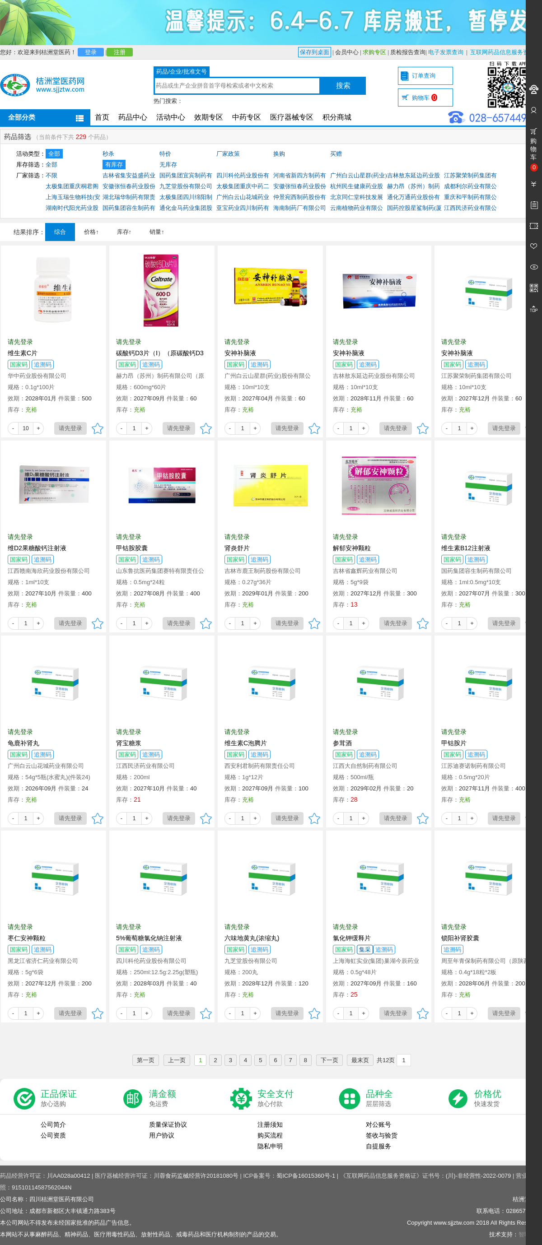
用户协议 (161, 1135)
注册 (120, 52)
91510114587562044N (41, 1187)
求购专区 (374, 52)
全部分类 (21, 117)
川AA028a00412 (68, 1175)
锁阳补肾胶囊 (460, 938)
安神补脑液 (240, 353)
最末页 (360, 1060)
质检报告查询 (407, 52)
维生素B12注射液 (466, 548)
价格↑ (91, 231)
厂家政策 (228, 153)
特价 (165, 153)
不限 (51, 175)
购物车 (424, 97)
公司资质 (53, 1135)
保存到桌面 (314, 52)
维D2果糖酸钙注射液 (37, 548)
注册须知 (270, 1124)
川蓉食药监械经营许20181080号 (196, 1175)
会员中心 (347, 52)
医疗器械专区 (291, 117)
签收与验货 (381, 1135)
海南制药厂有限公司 (299, 207)
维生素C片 (22, 353)
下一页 (329, 1060)
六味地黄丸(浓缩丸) (251, 938)
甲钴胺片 (454, 743)
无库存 (168, 164)
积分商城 (336, 117)
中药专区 (246, 117)
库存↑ (124, 231)
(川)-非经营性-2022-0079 (478, 1175)
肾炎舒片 (237, 548)
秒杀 (108, 153)
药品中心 (132, 117)
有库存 (114, 164)
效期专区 (208, 117)
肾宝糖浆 (128, 743)
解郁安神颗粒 (352, 548)
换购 (279, 153)
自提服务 (378, 1146)
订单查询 (423, 75)
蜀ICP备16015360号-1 (305, 1175)
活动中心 (170, 117)
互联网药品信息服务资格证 (505, 52)
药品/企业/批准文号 (181, 71)
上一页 (177, 1060)
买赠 (336, 153)
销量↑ (157, 231)
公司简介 (53, 1124)
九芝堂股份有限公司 (185, 186)
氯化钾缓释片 (352, 938)
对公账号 (378, 1124)
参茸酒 (342, 743)
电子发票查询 (445, 52)
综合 (60, 231)
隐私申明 (270, 1146)
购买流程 (270, 1135)
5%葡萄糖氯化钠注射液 (149, 938)
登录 (91, 52)
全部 (54, 153)
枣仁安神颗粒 (27, 938)
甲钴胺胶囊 (132, 548)
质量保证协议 (168, 1124)
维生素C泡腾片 (245, 743)
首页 (102, 117)
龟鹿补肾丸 (23, 743)
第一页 (145, 1060)
